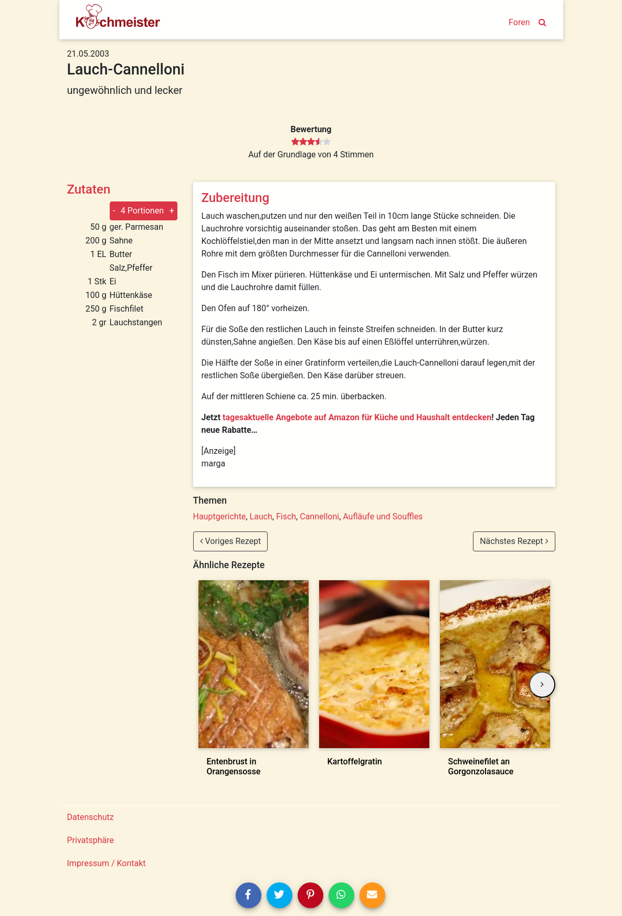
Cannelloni (319, 516)
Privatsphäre (90, 840)
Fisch (286, 516)
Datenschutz (90, 817)
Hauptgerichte (219, 516)
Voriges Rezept (230, 541)
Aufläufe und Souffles (383, 516)
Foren (519, 22)
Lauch (260, 516)
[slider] (311, 142)
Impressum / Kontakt (106, 863)
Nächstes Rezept (514, 541)
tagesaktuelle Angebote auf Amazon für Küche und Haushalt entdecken (357, 417)
